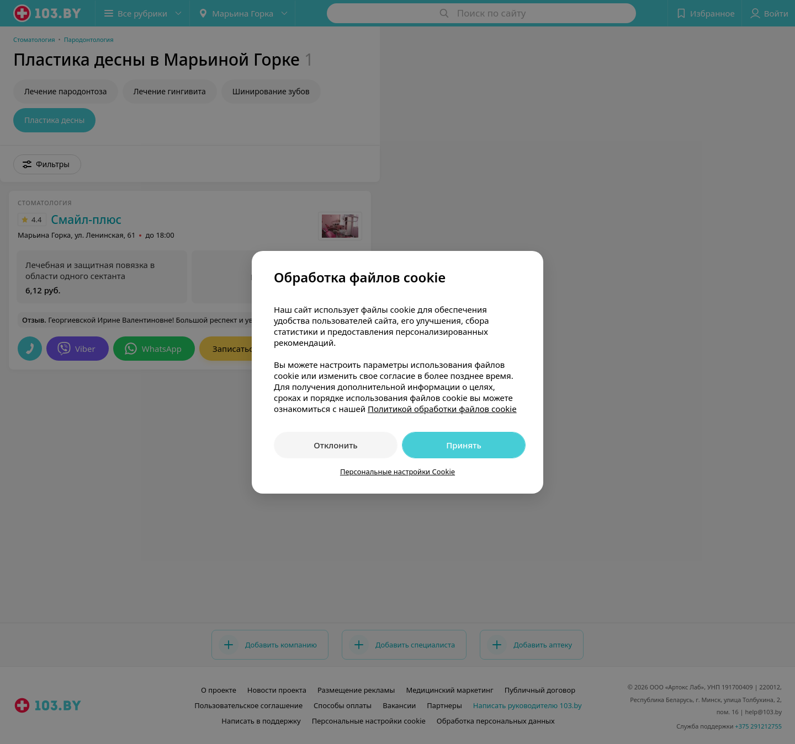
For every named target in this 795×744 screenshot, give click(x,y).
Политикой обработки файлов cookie (442, 408)
